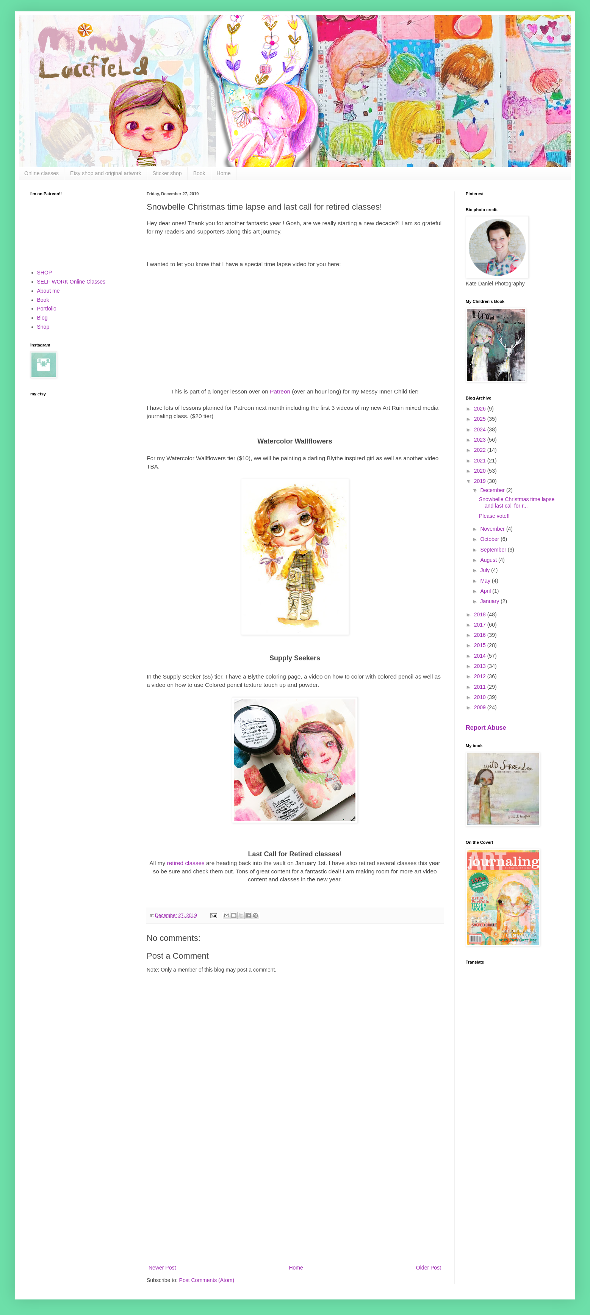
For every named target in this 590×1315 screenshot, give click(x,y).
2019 (480, 481)
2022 (480, 450)
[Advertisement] (295, 1200)
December (493, 490)
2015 (480, 645)
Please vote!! (494, 516)
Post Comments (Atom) (206, 1280)
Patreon (281, 391)
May (485, 581)
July (485, 570)
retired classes (186, 863)
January (490, 601)
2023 (480, 440)
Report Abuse (486, 727)
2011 (480, 687)
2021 (480, 461)
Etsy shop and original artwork (105, 173)
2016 (480, 635)
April (486, 591)
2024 (480, 429)
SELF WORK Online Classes (71, 282)
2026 (480, 409)
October (490, 539)
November (493, 529)
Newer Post (162, 1268)
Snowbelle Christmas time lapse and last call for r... (516, 502)
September (493, 550)
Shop (43, 327)
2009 (480, 707)
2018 (480, 614)
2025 (480, 419)
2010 (480, 697)
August (489, 560)
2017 (480, 625)
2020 (480, 471)
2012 (480, 676)
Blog (42, 318)
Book (199, 173)
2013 (480, 666)
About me (48, 291)
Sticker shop (167, 173)
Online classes (41, 173)
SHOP (44, 273)
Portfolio (46, 309)
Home (224, 173)
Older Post (428, 1268)
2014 (480, 656)
